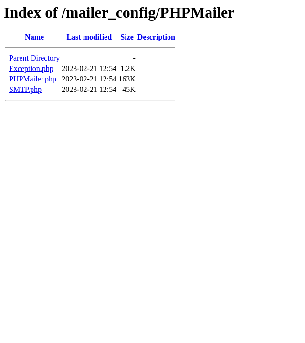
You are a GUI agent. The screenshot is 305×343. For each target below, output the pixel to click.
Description (156, 37)
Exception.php (31, 68)
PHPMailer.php (32, 79)
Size (127, 37)
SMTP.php (25, 89)
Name (34, 37)
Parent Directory (34, 58)
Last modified (89, 37)
